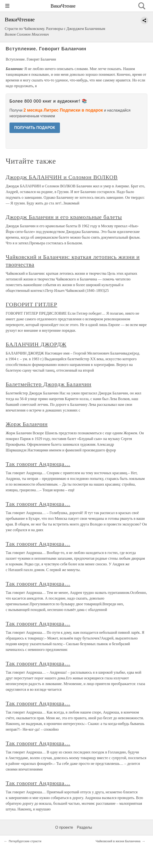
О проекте (64, 827)
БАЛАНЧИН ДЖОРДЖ (36, 344)
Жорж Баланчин (27, 424)
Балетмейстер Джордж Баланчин (48, 384)
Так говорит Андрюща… (38, 464)
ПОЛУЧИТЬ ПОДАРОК (34, 128)
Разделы (84, 827)
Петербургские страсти (25, 841)
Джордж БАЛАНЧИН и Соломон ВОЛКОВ (62, 177)
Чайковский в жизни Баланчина (118, 841)
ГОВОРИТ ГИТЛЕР (31, 304)
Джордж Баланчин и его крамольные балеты (64, 217)
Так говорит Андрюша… (38, 504)
